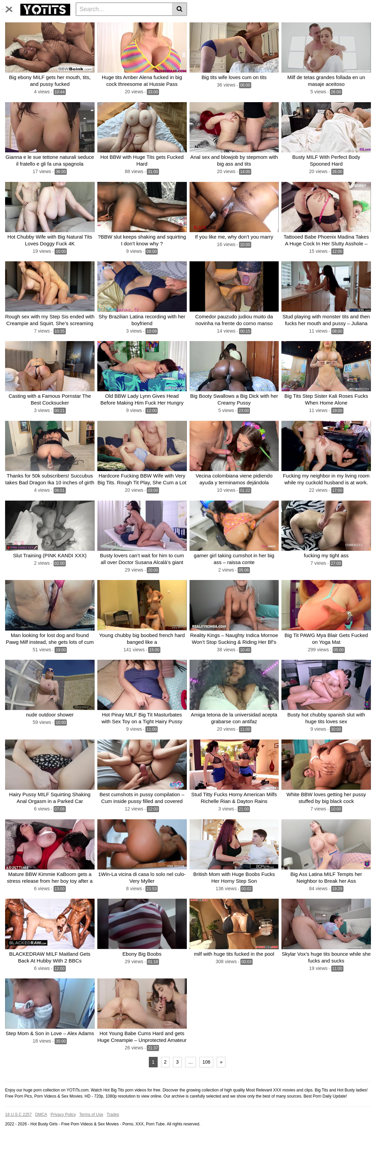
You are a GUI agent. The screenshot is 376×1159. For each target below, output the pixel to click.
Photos (83, 24)
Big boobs (211, 35)
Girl (129, 35)
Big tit (219, 24)
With (77, 35)
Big (101, 24)
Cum (45, 35)
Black (316, 35)
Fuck (329, 24)
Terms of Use (91, 1136)
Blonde (111, 35)
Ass (235, 24)
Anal (93, 35)
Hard (189, 35)
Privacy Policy (63, 1136)
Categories (39, 24)
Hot (314, 24)
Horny (298, 35)
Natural (170, 35)
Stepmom (258, 35)
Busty (13, 35)
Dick (61, 35)
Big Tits (348, 24)
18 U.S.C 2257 (18, 1136)
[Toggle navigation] (11, 8)
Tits (115, 24)
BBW (298, 24)
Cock (181, 24)
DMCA (41, 1136)
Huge (130, 24)
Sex (30, 35)
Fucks (235, 35)
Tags (63, 24)
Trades (112, 1136)
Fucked (253, 24)
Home (14, 24)
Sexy (279, 35)
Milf (146, 24)
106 (206, 1083)
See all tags (341, 35)
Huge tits (277, 24)
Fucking (147, 35)
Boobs (200, 24)
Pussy (163, 24)
